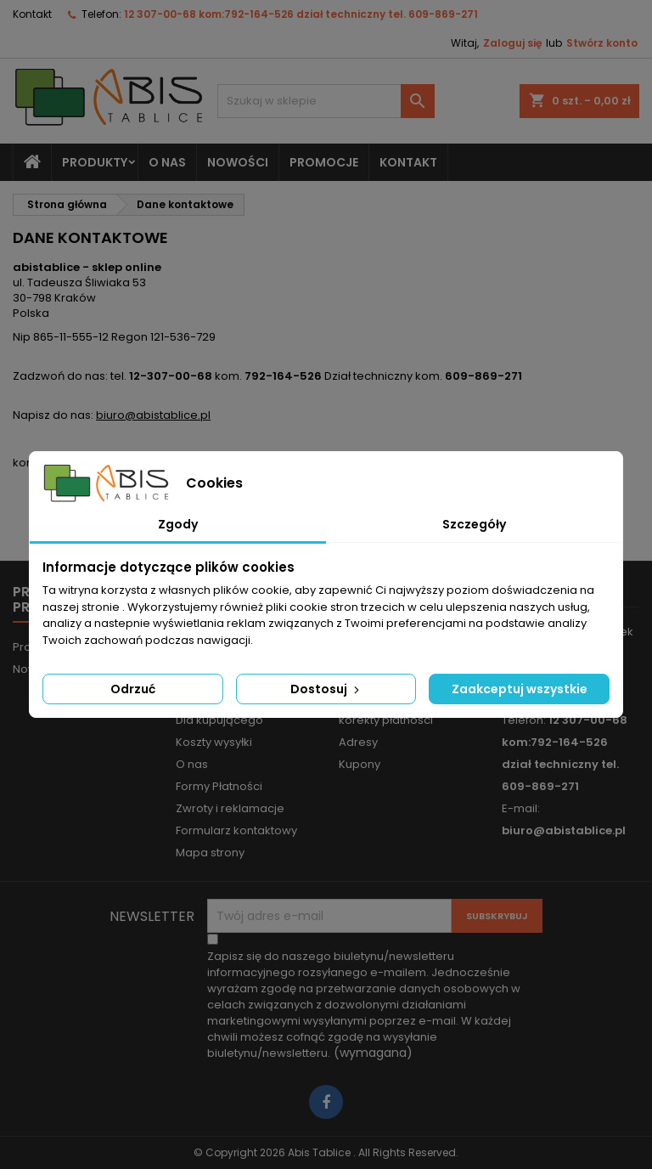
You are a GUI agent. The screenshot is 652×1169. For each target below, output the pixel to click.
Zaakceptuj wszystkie (519, 689)
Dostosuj (326, 689)
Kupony (359, 764)
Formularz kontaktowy (236, 830)
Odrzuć (132, 689)
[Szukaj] (326, 101)
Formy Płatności (219, 786)
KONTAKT (408, 162)
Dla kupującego (219, 720)
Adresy (358, 742)
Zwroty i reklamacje (230, 808)
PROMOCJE (323, 162)
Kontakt (32, 14)
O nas (167, 162)
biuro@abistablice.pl (153, 415)
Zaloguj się (512, 43)
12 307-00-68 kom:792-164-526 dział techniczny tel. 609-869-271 (301, 14)
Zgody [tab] (178, 524)
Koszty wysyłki (214, 742)
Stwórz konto (602, 43)
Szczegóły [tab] (474, 524)
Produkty (94, 162)
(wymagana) (363, 1004)
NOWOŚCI (237, 162)
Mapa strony (210, 852)
